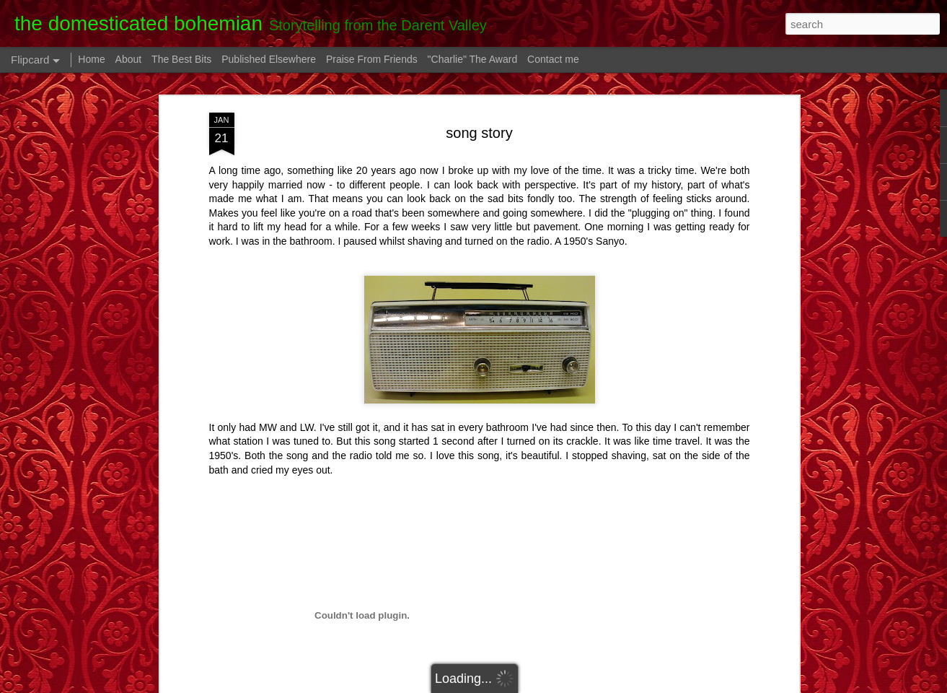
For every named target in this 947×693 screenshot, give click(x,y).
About (128, 59)
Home (91, 59)
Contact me (553, 59)
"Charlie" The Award (473, 59)
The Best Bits (181, 59)
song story (479, 133)
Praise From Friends (372, 59)
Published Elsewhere (268, 59)
